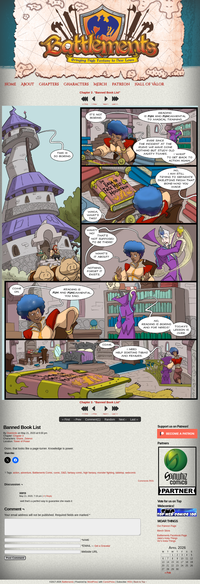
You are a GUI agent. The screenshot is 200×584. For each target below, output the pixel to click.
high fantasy (89, 472)
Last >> (115, 104)
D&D (63, 472)
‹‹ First (66, 419)
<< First (85, 104)
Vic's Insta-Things (166, 541)
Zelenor (29, 438)
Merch (100, 84)
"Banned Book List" (107, 92)
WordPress (92, 582)
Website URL (89, 551)
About (27, 84)
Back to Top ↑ (140, 582)
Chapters (49, 84)
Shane (19, 438)
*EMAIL (95, 545)
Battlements (67, 582)
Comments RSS (146, 481)
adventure (26, 472)
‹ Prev (77, 419)
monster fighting (105, 472)
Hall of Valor (149, 84)
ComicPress (109, 582)
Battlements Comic (42, 472)
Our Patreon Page (166, 526)
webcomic (130, 472)
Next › (122, 419)
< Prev (94, 104)
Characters (76, 84)
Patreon (121, 84)
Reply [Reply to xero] (49, 496)
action (16, 472)
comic (57, 472)
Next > (105, 104)
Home (10, 84)
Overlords (12, 433)
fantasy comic (75, 472)
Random (110, 419)
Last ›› (134, 419)
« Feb (168, 572)
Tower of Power (22, 441)
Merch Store (163, 530)
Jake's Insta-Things (167, 538)
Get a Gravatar (102, 546)
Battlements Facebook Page (172, 535)
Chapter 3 (86, 92)
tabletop (119, 472)
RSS (129, 582)
